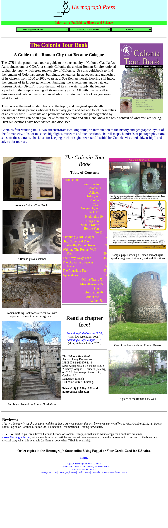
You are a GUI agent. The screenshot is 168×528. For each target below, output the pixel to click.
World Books (83, 472)
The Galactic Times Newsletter (106, 472)
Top (55, 472)
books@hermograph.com (15, 437)
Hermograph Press (67, 472)
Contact (97, 463)
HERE (84, 457)
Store (124, 472)
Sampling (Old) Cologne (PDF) (84, 339)
